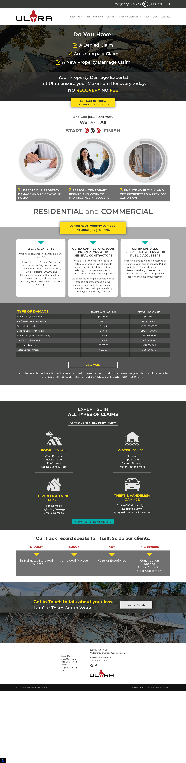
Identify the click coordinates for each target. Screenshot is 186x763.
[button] (82, 16)
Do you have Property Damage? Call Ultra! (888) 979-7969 (93, 228)
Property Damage (128, 16)
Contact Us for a (93, 483)
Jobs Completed (94, 16)
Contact (165, 16)
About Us (75, 16)
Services (111, 16)
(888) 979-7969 (156, 4)
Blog (155, 16)
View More (93, 364)
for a (93, 114)
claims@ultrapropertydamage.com (107, 725)
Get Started (136, 677)
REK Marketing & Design (161, 759)
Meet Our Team (68, 731)
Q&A (146, 16)
